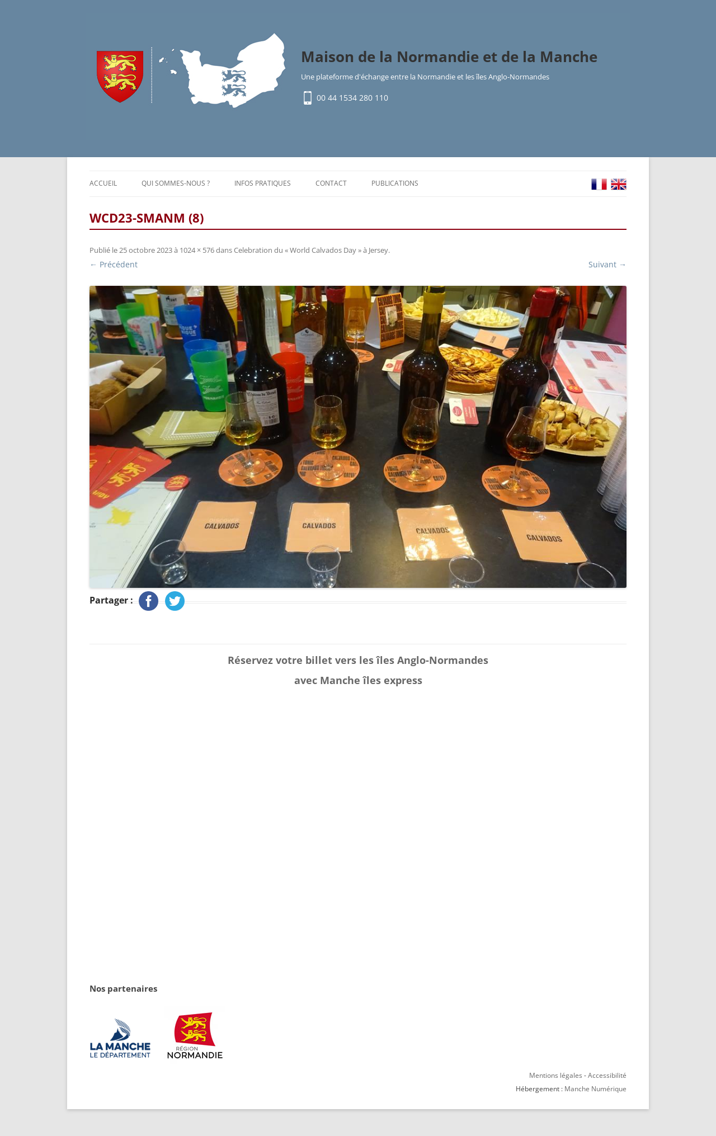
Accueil (103, 183)
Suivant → (607, 264)
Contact (331, 183)
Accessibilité (607, 1075)
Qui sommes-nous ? (176, 183)
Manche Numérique (595, 1088)
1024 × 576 (197, 250)
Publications (394, 183)
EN (618, 184)
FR (599, 184)
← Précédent (114, 264)
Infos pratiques (262, 183)
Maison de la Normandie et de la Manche (449, 56)
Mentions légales (555, 1075)
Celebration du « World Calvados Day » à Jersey (311, 250)
